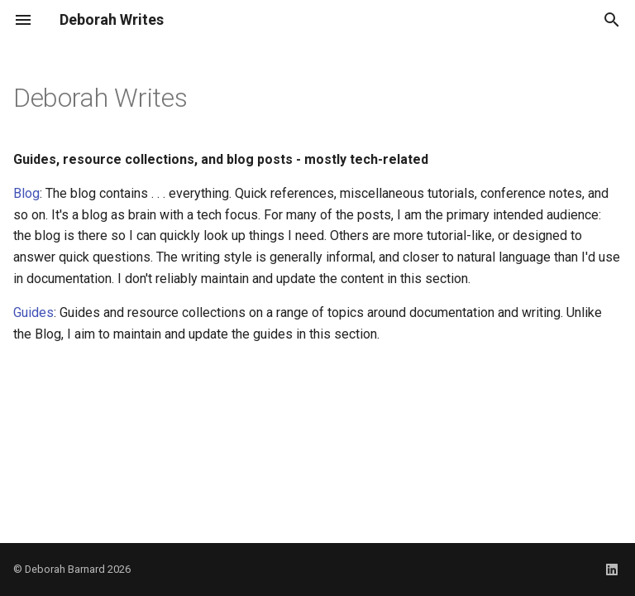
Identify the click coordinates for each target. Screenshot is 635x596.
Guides (33, 312)
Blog (26, 193)
